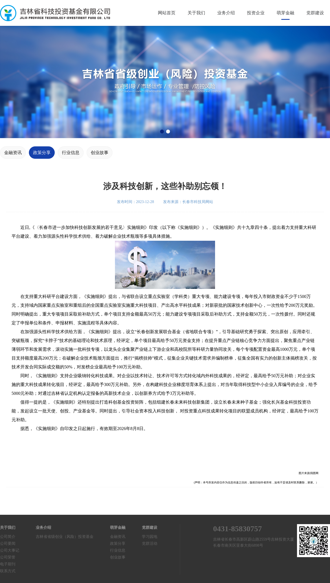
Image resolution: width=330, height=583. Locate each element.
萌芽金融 (285, 12)
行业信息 (70, 152)
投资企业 (256, 12)
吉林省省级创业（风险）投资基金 (65, 537)
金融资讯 (13, 152)
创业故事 (99, 152)
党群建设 (315, 12)
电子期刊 (7, 564)
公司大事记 (9, 550)
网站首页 (166, 12)
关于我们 (196, 12)
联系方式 (7, 571)
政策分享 (42, 152)
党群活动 (149, 543)
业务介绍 (226, 12)
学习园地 (149, 537)
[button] (162, 131)
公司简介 (7, 537)
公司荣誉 (7, 557)
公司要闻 (7, 543)
